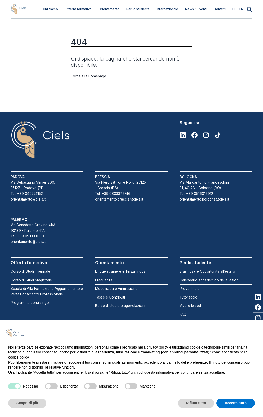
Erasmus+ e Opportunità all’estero (207, 271)
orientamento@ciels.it (28, 199)
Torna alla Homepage (88, 76)
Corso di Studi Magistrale (31, 280)
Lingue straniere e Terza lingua (120, 271)
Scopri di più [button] (27, 403)
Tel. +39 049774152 (27, 194)
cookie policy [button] (18, 357)
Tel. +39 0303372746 (112, 194)
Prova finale (190, 288)
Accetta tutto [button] (235, 403)
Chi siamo (50, 9)
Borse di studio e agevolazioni (120, 306)
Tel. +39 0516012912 (196, 194)
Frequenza (104, 280)
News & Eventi (196, 9)
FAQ (183, 314)
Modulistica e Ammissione (116, 288)
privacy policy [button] (157, 347)
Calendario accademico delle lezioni (209, 280)
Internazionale (167, 9)
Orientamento (108, 9)
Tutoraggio (189, 297)
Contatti (220, 9)
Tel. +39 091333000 (27, 236)
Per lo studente (138, 9)
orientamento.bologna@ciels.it (204, 199)
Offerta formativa (78, 9)
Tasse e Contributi (110, 297)
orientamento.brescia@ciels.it (119, 199)
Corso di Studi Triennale (30, 271)
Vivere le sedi (191, 306)
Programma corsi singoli (30, 303)
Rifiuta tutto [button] (196, 403)
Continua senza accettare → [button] (229, 332)
